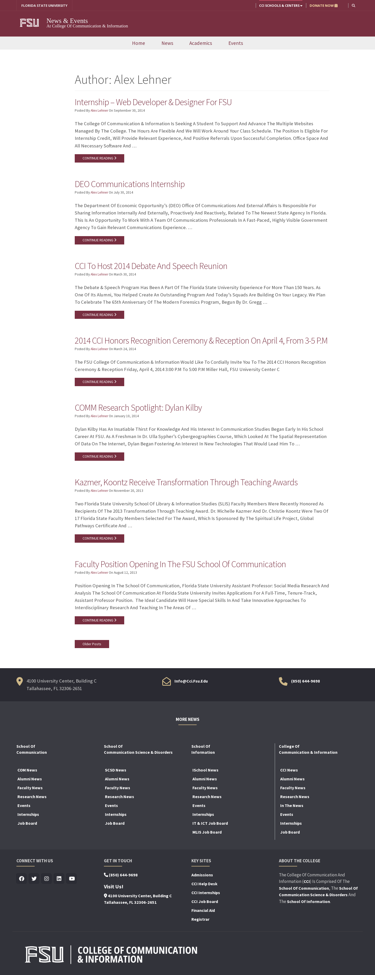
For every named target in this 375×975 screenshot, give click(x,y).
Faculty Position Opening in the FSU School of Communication (180, 564)
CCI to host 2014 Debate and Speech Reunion (151, 266)
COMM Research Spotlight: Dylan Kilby (138, 407)
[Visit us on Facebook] (21, 879)
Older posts (92, 644)
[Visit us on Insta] (46, 879)
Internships (28, 814)
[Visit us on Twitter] (34, 879)
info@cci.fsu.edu (191, 681)
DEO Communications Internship (130, 184)
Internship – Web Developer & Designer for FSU (153, 102)
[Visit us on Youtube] (71, 879)
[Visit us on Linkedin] (59, 879)
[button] (353, 5)
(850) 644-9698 (305, 681)
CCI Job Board (204, 901)
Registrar (200, 919)
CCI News (289, 770)
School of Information (308, 901)
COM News (27, 770)
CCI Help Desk (204, 884)
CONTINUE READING (99, 158)
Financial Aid (203, 910)
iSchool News (205, 770)
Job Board (27, 823)
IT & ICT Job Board (210, 823)
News (167, 43)
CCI (307, 881)
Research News (32, 796)
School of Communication (304, 888)
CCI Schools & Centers (280, 5)
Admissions (202, 875)
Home (138, 43)
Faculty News (30, 788)
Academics (200, 43)
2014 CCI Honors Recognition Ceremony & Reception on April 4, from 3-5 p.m (201, 340)
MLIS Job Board (207, 832)
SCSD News (115, 770)
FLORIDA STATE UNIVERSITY (44, 5)
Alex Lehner (99, 111)
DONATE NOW (324, 5)
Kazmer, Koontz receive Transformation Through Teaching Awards (186, 482)
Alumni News (29, 779)
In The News (291, 805)
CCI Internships (205, 892)
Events (235, 43)
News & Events (69, 21)
